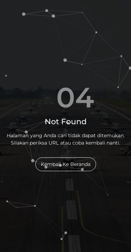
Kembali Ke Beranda (65, 164)
